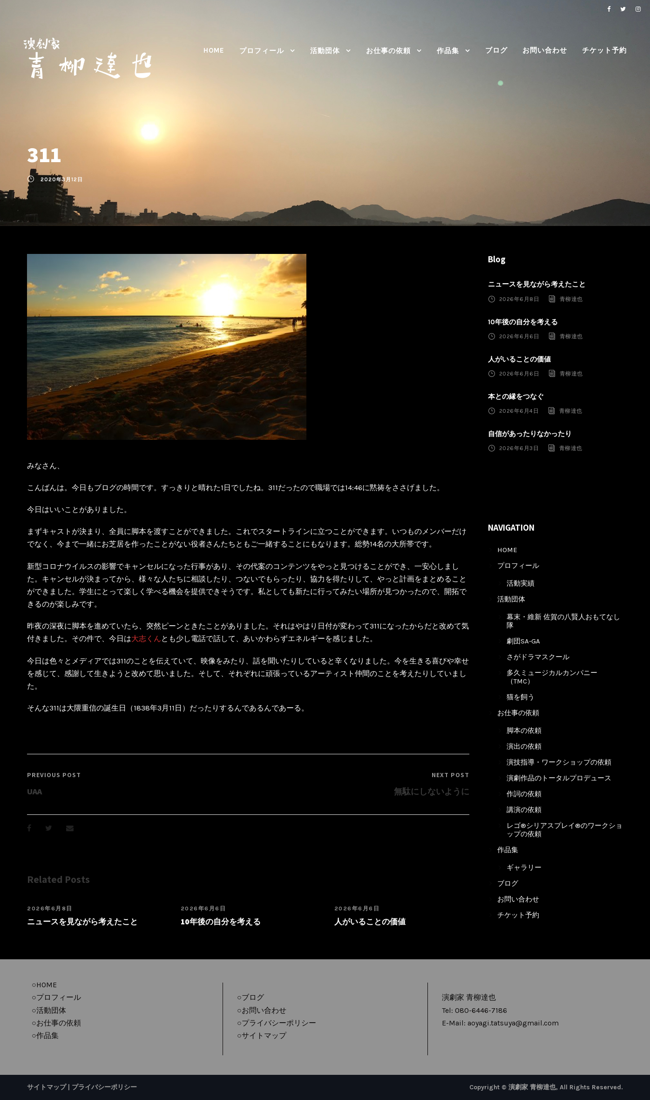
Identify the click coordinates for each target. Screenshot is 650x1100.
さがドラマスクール (538, 657)
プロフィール (261, 51)
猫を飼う (521, 697)
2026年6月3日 (519, 448)
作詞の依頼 (524, 794)
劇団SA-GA (523, 641)
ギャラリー (524, 867)
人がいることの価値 (370, 921)
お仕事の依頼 (388, 51)
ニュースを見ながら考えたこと (82, 921)
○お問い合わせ (261, 1010)
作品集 (448, 51)
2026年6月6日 (203, 908)
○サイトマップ (261, 1035)
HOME (213, 50)
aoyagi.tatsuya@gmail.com (513, 1022)
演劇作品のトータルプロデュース (559, 778)
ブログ (496, 50)
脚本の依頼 (524, 730)
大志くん (146, 638)
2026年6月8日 (50, 908)
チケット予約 (604, 50)
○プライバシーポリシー (276, 1022)
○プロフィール (56, 997)
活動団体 (325, 51)
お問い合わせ (544, 50)
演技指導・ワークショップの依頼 (559, 762)
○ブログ (250, 997)
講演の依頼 (524, 810)
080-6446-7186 (481, 1010)
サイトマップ (46, 1087)
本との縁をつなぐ (516, 396)
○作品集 (45, 1035)
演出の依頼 (524, 746)
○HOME (44, 984)
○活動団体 (49, 1010)
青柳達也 (571, 298)
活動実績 (521, 583)
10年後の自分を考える (221, 921)
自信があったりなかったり (530, 434)
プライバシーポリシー (104, 1087)
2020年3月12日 (62, 180)
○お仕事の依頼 (56, 1022)
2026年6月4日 (519, 411)
